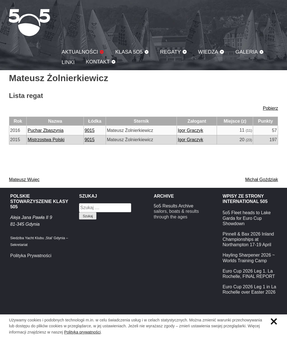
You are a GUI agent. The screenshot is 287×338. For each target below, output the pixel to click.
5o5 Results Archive (173, 206)
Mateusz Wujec (24, 179)
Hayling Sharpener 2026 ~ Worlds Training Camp (249, 258)
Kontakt (98, 62)
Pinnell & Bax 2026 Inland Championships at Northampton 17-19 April (248, 239)
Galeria (246, 52)
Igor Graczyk (190, 130)
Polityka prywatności (82, 332)
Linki (68, 62)
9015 (90, 130)
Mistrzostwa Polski (45, 139)
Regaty (170, 52)
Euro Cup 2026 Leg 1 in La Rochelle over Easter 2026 (249, 289)
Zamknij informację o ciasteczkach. (274, 321)
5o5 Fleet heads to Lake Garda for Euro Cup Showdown (247, 218)
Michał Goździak (261, 179)
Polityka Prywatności (30, 255)
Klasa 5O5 (29, 22)
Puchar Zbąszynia (45, 130)
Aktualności (80, 52)
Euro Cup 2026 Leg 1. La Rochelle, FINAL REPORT (249, 274)
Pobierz (270, 108)
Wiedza (208, 52)
